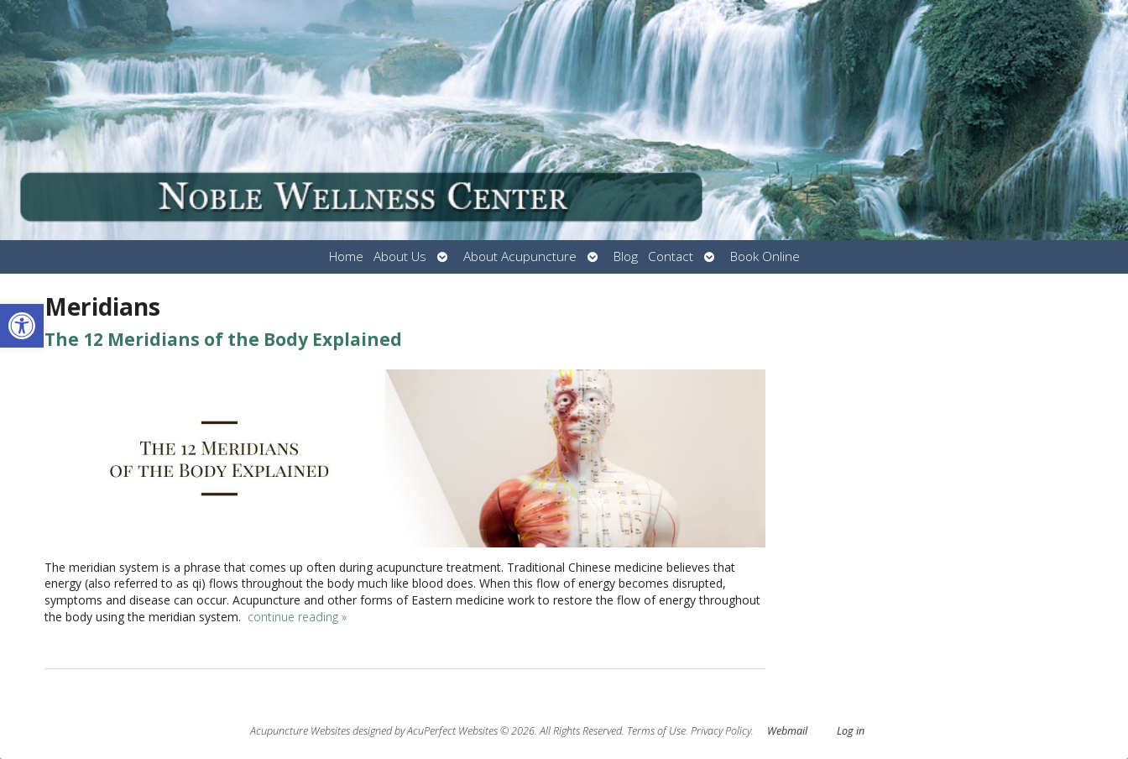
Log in (850, 731)
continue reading (297, 617)
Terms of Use (656, 731)
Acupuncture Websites (300, 731)
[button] (22, 326)
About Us (399, 256)
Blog (626, 256)
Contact (670, 256)
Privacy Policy (721, 731)
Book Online (765, 256)
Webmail (787, 731)
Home (346, 256)
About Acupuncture (520, 256)
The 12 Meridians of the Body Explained (223, 339)
